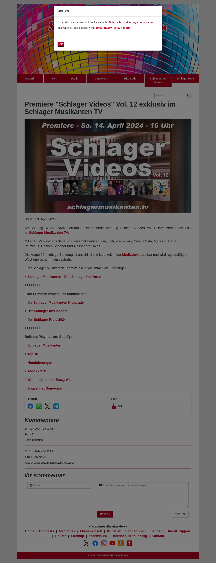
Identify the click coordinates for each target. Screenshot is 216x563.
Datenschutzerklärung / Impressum (131, 22)
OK (61, 44)
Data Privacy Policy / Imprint (113, 27)
